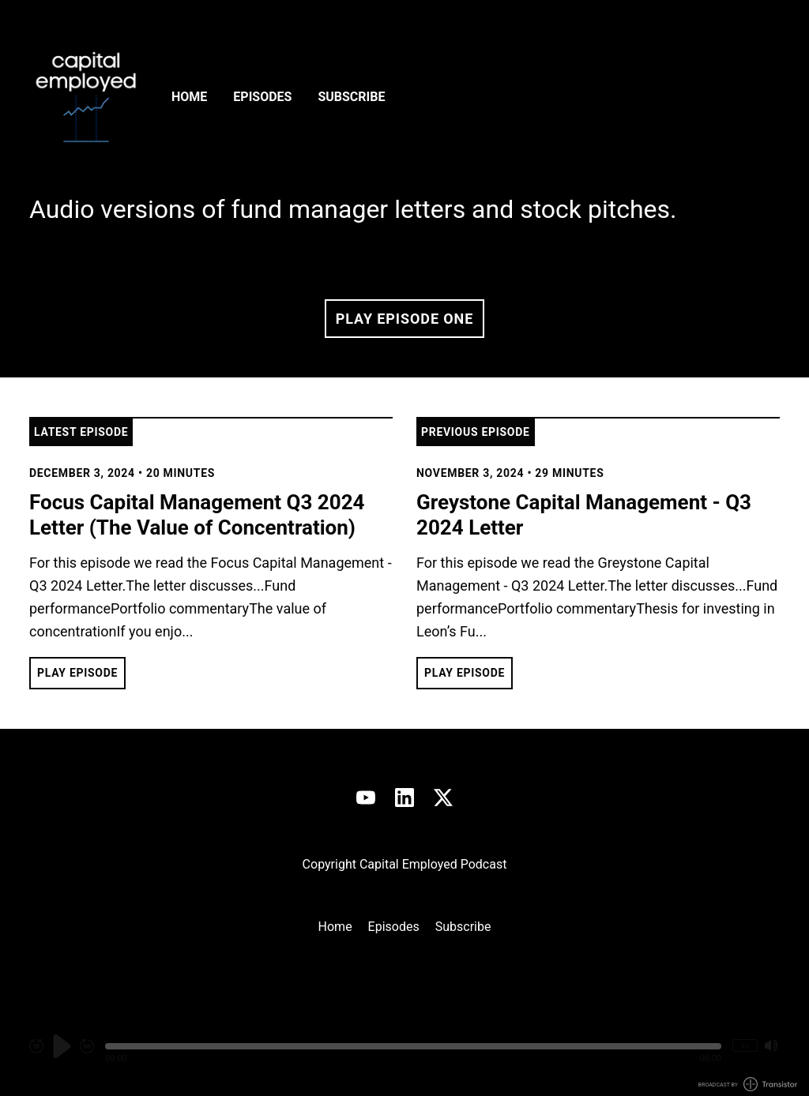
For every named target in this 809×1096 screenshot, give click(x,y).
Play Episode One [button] (404, 318)
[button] (413, 1046)
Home (189, 96)
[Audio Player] (404, 1054)
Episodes (262, 96)
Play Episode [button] (77, 672)
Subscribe (351, 96)
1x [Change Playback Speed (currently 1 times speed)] (745, 1045)
